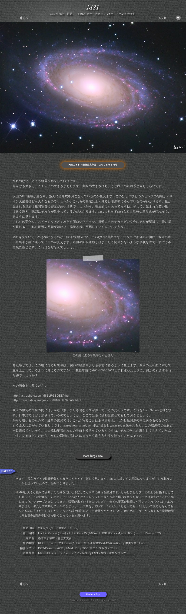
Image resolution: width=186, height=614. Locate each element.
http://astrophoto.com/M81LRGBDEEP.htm (41, 395)
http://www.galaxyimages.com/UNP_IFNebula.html (47, 400)
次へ (160, 18)
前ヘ (25, 18)
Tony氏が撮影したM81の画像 (108, 425)
